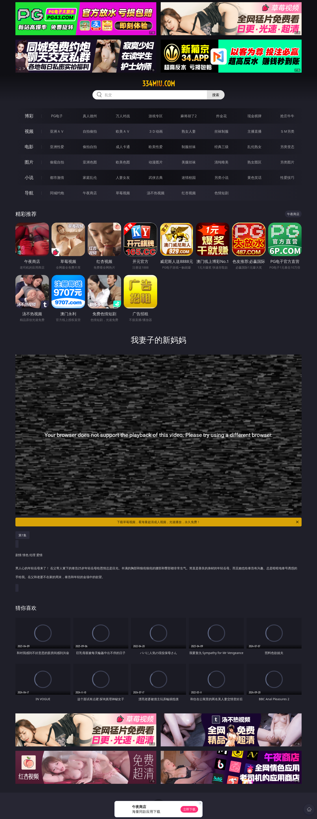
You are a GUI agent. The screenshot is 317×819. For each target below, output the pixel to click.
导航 (29, 193)
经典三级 (221, 146)
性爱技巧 (287, 177)
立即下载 (189, 809)
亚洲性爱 (57, 146)
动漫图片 (156, 162)
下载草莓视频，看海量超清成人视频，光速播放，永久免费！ (208, 522)
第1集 (22, 535)
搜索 (215, 94)
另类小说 (221, 177)
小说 (29, 177)
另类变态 (287, 146)
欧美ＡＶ (123, 131)
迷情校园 (189, 177)
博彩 (29, 116)
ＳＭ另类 (287, 131)
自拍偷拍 (90, 131)
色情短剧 (221, 193)
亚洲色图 (90, 162)
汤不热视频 (155, 193)
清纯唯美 (221, 162)
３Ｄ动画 (156, 131)
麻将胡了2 (189, 116)
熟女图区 (254, 162)
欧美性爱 (156, 146)
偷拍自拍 (90, 146)
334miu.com (158, 83)
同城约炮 (57, 193)
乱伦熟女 (254, 146)
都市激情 (57, 177)
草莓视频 (123, 193)
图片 (29, 162)
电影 (29, 147)
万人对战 (123, 116)
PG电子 (57, 116)
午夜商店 (90, 193)
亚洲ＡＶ (57, 131)
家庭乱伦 (90, 177)
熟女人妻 (189, 131)
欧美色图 (123, 162)
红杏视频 (189, 193)
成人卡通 (123, 146)
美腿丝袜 (189, 162)
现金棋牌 (254, 116)
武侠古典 (156, 177)
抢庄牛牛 (287, 116)
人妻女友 (123, 177)
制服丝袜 (189, 146)
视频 (29, 131)
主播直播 (254, 131)
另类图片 (287, 162)
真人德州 (90, 116)
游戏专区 (156, 116)
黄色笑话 (254, 177)
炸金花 (221, 116)
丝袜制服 (221, 131)
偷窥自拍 (57, 162)
